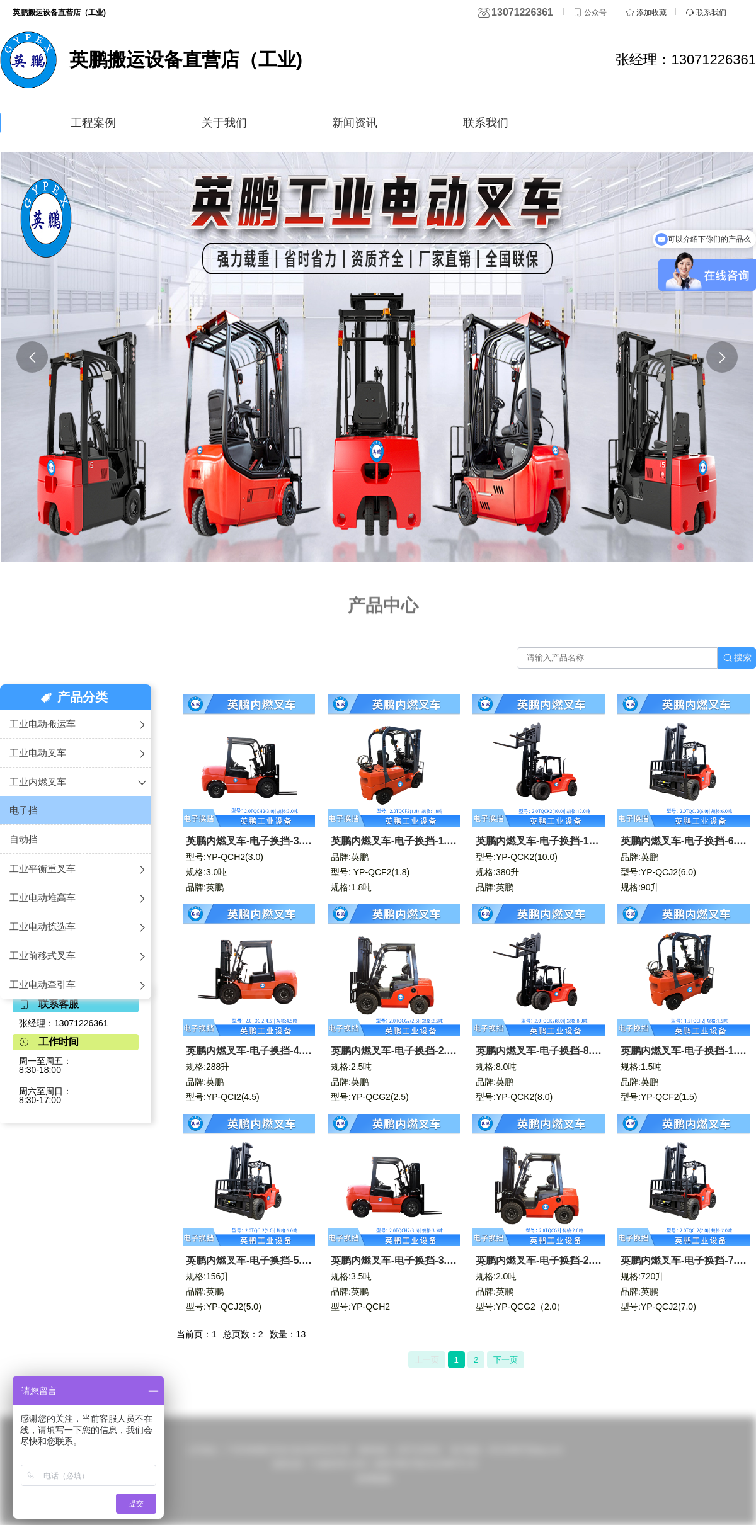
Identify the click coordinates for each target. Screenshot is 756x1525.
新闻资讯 (354, 122)
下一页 (505, 1359)
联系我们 (485, 122)
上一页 (427, 1359)
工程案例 (93, 122)
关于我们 (224, 122)
